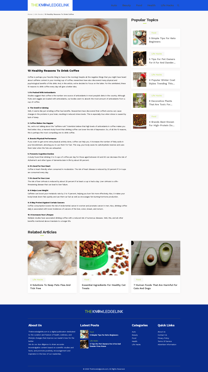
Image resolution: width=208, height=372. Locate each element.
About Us (161, 332)
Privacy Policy (163, 340)
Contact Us (162, 336)
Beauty (126, 5)
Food (138, 5)
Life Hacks (164, 5)
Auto (115, 5)
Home (30, 14)
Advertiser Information (167, 348)
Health (149, 5)
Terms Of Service (165, 344)
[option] (52, 268)
